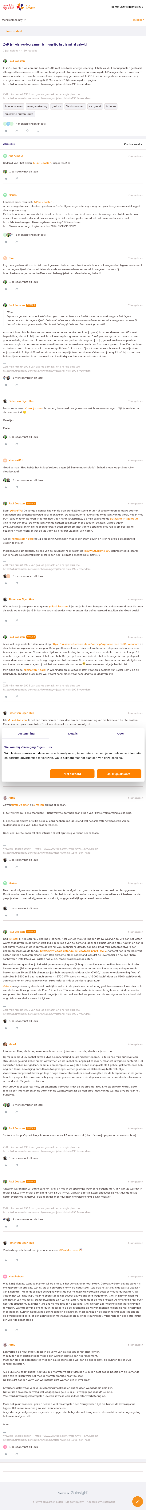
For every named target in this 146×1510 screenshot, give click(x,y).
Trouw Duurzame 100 (97, 550)
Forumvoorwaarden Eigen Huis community (57, 1501)
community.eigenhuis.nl (127, 7)
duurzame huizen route (19, 114)
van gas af (95, 106)
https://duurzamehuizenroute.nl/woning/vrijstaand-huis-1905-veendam (95, 644)
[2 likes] (23, 378)
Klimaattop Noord (22, 538)
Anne (12, 797)
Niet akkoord (72, 773)
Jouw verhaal (14, 31)
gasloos (56, 106)
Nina (11, 258)
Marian (13, 195)
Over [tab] (120, 733)
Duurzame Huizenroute (124, 518)
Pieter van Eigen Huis (21, 401)
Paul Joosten (17, 61)
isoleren (111, 106)
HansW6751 (16, 460)
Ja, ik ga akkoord (119, 773)
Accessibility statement (101, 1501)
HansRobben (16, 1276)
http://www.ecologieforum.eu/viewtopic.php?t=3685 (73, 951)
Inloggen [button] (138, 19)
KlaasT (12, 1044)
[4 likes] (24, 124)
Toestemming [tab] (25, 733)
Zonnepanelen (13, 106)
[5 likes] (24, 235)
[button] (137, 1501)
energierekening (37, 106)
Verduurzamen (75, 106)
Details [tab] (73, 733)
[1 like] (20, 172)
